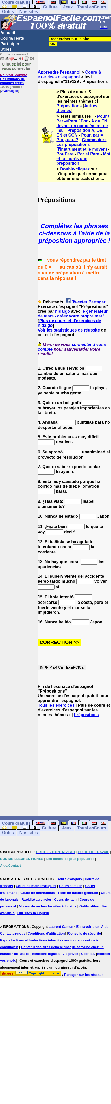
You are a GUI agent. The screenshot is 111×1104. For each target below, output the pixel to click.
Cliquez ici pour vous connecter (16, 66)
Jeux (68, 7)
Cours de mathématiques (36, 886)
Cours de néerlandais (37, 893)
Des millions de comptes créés (13, 79)
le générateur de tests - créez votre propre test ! (73, 313)
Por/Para (65, 154)
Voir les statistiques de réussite (69, 330)
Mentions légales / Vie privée (55, 954)
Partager (97, 302)
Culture (50, 7)
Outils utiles (89, 906)
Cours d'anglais (69, 879)
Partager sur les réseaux (83, 975)
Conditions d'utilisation (46, 933)
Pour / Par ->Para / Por (82, 118)
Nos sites (28, 11)
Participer (9, 44)
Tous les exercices (56, 705)
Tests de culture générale (77, 893)
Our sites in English (33, 913)
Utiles (6, 49)
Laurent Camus (61, 927)
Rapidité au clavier (36, 899)
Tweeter (79, 302)
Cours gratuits (16, 823)
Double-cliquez (75, 169)
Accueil (7, 33)
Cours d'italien (70, 886)
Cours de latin (65, 899)
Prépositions (69, 106)
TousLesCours (91, 7)
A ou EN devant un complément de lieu (82, 126)
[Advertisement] (74, 767)
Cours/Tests (12, 38)
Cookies (87, 954)
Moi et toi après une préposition (83, 159)
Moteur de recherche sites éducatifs (47, 906)
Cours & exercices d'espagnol (69, 74)
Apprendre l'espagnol (59, 72)
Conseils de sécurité (84, 933)
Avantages (9, 91)
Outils (8, 11)
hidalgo (62, 311)
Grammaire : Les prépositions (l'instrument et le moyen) (81, 144)
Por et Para (88, 154)
